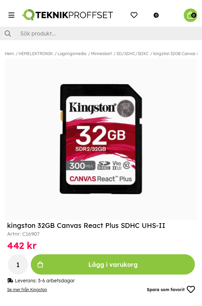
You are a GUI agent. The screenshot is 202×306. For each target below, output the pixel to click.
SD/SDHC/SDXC (132, 53)
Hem (9, 53)
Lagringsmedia (72, 53)
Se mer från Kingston (27, 289)
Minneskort (101, 53)
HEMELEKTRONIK (36, 53)
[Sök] (101, 33)
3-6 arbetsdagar (56, 281)
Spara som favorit (171, 289)
